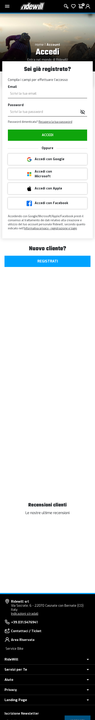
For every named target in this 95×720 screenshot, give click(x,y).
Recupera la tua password (55, 122)
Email (12, 87)
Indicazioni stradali (24, 614)
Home (39, 45)
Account (53, 45)
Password (16, 105)
